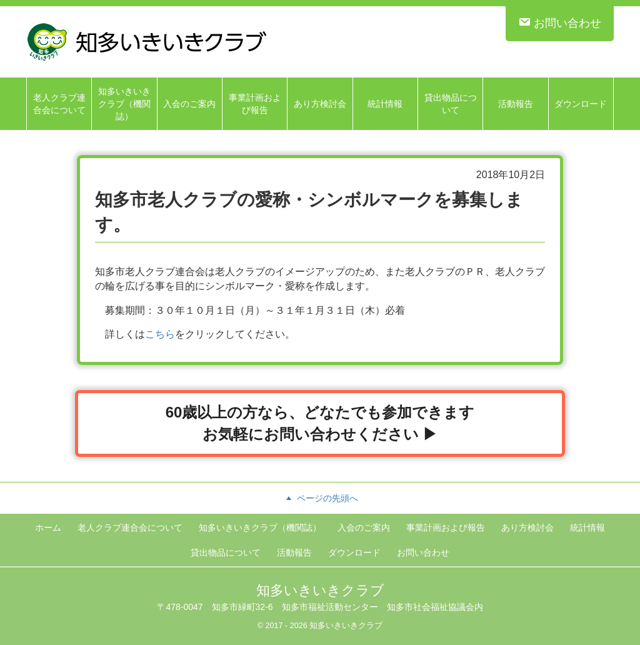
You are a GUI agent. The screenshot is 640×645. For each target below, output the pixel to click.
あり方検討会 (320, 104)
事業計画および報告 (255, 103)
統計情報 (385, 104)
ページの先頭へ (320, 498)
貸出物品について (450, 103)
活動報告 (515, 104)
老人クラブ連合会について (59, 103)
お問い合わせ (559, 22)
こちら (160, 334)
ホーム (48, 527)
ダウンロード (580, 104)
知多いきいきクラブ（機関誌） (124, 103)
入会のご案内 (189, 104)
